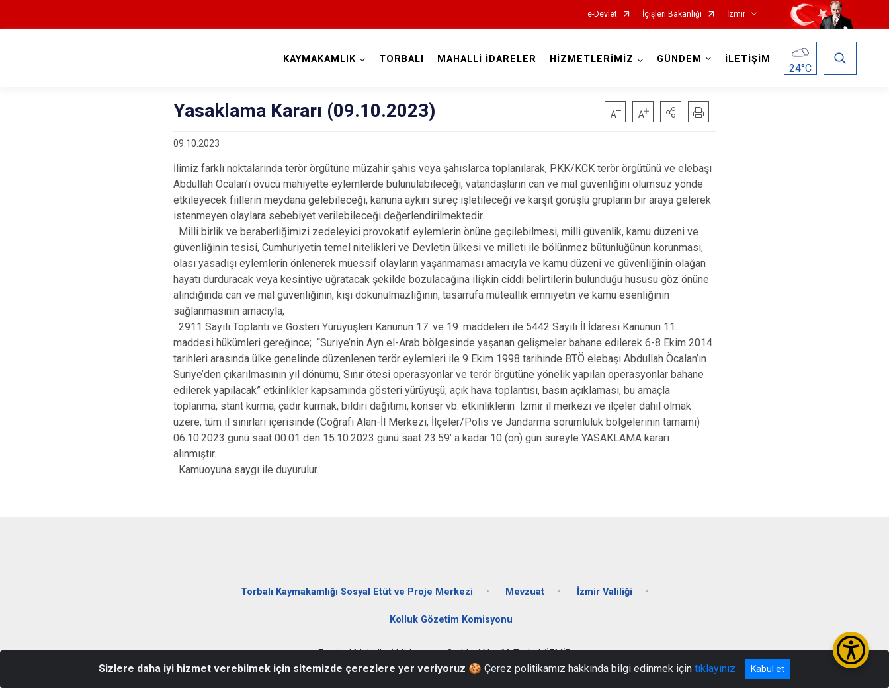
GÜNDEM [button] (679, 59)
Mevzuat (524, 591)
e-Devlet (602, 14)
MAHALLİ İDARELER (486, 59)
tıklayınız (715, 668)
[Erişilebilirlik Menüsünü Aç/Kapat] (851, 650)
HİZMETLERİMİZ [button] (592, 59)
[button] (670, 111)
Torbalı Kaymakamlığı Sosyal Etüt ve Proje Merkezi (357, 591)
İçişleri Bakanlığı (672, 14)
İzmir (736, 14)
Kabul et (767, 669)
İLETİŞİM (748, 59)
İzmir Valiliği (604, 591)
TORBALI (401, 59)
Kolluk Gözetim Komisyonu (451, 619)
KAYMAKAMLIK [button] (319, 59)
